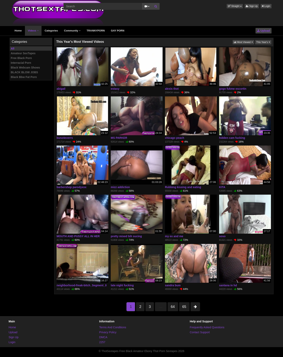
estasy (115, 88)
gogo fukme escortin (232, 88)
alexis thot (172, 88)
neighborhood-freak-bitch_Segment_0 (82, 285)
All (12, 48)
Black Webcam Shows (25, 67)
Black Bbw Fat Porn (24, 77)
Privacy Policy (107, 332)
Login (266, 6)
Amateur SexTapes (23, 53)
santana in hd (228, 285)
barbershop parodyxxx (71, 187)
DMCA (103, 337)
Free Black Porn (21, 58)
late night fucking (122, 285)
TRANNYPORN (96, 30)
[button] (235, 6)
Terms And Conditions (112, 327)
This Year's (263, 42)
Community (72, 30)
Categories (51, 30)
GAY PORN (117, 30)
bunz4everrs (65, 137)
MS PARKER (119, 137)
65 (184, 307)
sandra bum (173, 285)
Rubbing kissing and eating (183, 187)
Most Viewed (244, 42)
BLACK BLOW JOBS (24, 72)
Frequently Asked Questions (207, 327)
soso (222, 236)
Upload (263, 30)
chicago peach (174, 137)
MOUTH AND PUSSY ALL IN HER (78, 236)
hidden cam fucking (232, 137)
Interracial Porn (21, 62)
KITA (222, 187)
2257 (102, 342)
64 (173, 307)
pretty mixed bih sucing (126, 236)
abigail (61, 88)
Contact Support (200, 332)
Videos (33, 30)
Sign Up (252, 6)
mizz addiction (120, 187)
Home (18, 30)
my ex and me (174, 236)
